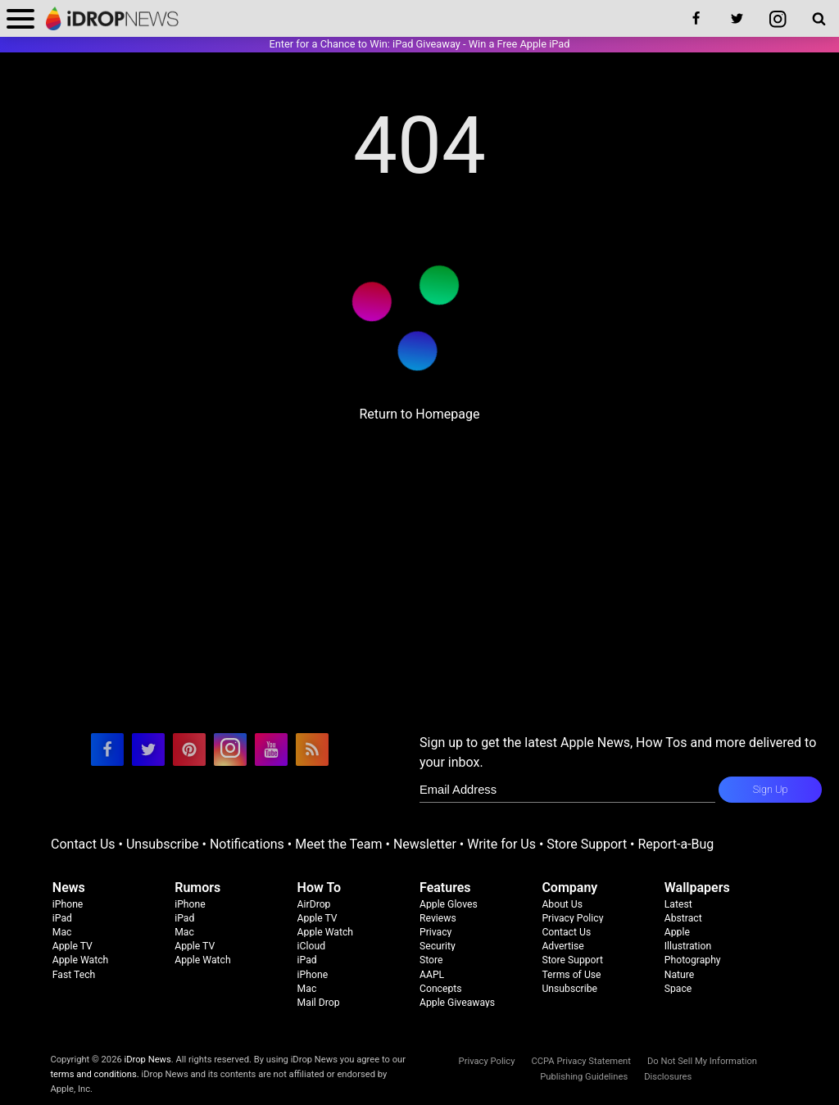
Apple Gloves (449, 904)
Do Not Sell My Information (702, 1061)
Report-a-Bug (675, 844)
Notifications (247, 844)
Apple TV (72, 946)
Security (438, 946)
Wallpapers (697, 887)
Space (678, 988)
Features (445, 887)
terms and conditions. (94, 1074)
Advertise (562, 946)
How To (319, 887)
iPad (62, 918)
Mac (62, 932)
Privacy (435, 932)
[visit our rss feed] (312, 749)
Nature (679, 974)
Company (569, 887)
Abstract (683, 918)
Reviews (438, 918)
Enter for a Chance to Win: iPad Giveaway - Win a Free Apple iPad (419, 44)
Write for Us (501, 844)
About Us (562, 904)
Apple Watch (80, 960)
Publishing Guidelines (584, 1076)
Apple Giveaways (457, 1002)
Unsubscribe (162, 844)
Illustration (687, 946)
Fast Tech (73, 974)
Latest (678, 904)
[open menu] (20, 18)
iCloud (311, 946)
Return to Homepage (419, 414)
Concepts (441, 988)
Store (431, 960)
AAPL (432, 974)
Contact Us (83, 844)
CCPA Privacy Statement (580, 1061)
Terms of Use (571, 974)
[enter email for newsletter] (567, 790)
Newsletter (424, 844)
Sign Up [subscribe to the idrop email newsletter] (770, 789)
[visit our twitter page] (148, 749)
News (68, 887)
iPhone (68, 904)
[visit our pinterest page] (189, 749)
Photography (692, 960)
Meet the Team (338, 844)
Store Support (586, 844)
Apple (677, 932)
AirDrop (314, 904)
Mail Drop (318, 1002)
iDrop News (148, 1059)
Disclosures (668, 1076)
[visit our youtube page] (271, 749)
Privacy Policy (572, 918)
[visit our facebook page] (107, 749)
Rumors (197, 887)
